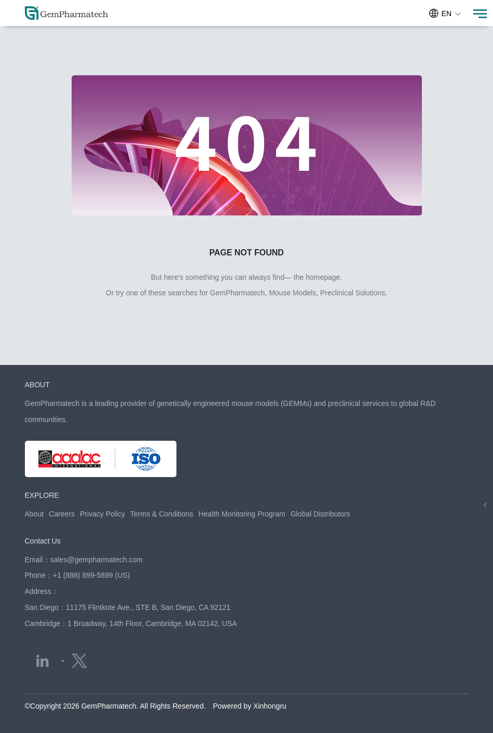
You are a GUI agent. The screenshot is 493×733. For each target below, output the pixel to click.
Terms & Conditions (161, 514)
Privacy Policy (102, 514)
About (34, 514)
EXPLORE (42, 495)
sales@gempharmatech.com (96, 559)
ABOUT (37, 385)
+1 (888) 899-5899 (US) (91, 575)
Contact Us (43, 541)
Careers (62, 514)
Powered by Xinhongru (249, 706)
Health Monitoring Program (241, 514)
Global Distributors (320, 514)
